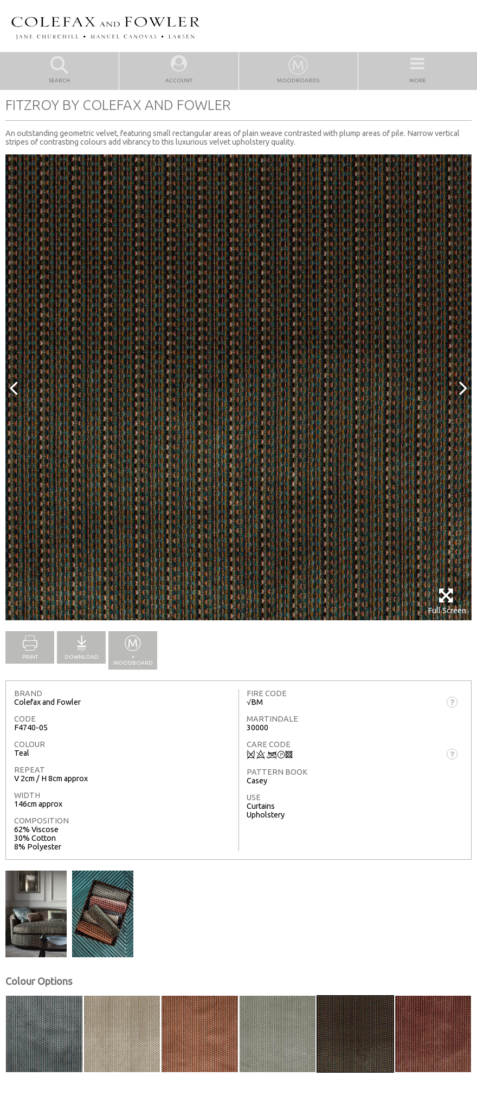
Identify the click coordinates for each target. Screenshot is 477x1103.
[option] (238, 387)
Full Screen (447, 601)
